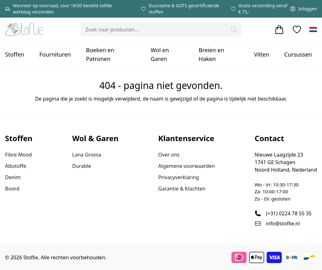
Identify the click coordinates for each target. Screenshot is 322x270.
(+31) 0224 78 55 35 (289, 213)
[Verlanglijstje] (297, 30)
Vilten (261, 54)
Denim (13, 177)
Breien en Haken (211, 54)
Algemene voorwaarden (186, 166)
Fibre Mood (18, 154)
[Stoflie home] (24, 29)
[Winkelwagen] (279, 30)
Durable (81, 166)
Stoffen (14, 54)
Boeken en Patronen (100, 54)
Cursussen (298, 54)
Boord (12, 188)
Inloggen (303, 9)
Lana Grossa (86, 154)
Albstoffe (15, 166)
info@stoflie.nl (283, 223)
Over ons (169, 154)
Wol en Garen (160, 54)
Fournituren (55, 54)
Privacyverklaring (178, 177)
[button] (234, 29)
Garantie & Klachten (181, 188)
